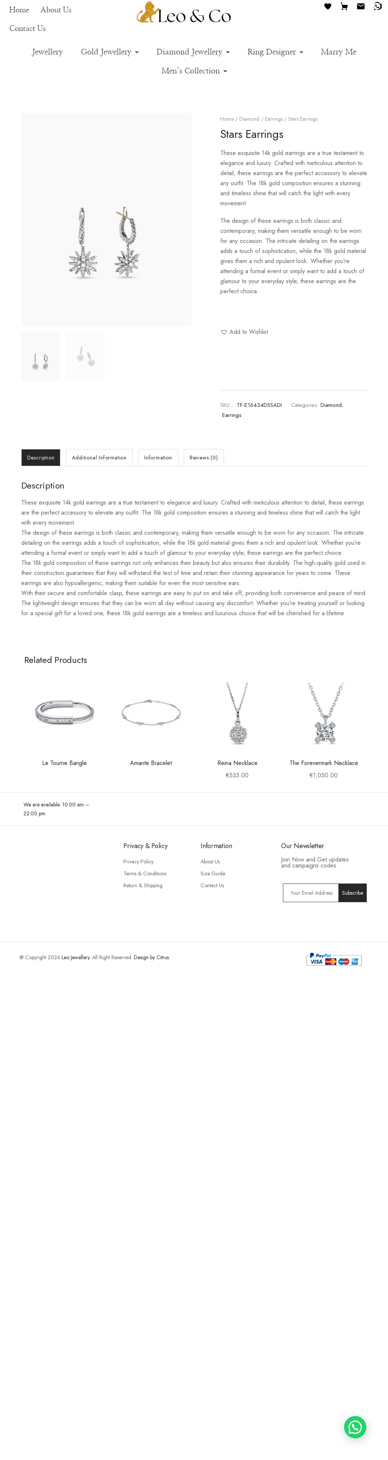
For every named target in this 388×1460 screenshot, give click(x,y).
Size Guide (213, 994)
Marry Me (338, 52)
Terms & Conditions (144, 994)
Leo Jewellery (75, 1078)
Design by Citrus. (152, 1078)
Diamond (249, 119)
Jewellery (47, 52)
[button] (110, 51)
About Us (56, 10)
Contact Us (27, 28)
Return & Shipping (143, 1006)
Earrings (274, 119)
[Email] (360, 6)
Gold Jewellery (110, 52)
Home (19, 10)
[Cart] (344, 6)
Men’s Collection (194, 71)
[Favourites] (328, 6)
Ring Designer (275, 52)
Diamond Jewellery (193, 52)
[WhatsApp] (377, 6)
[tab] (41, 457)
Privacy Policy (138, 982)
